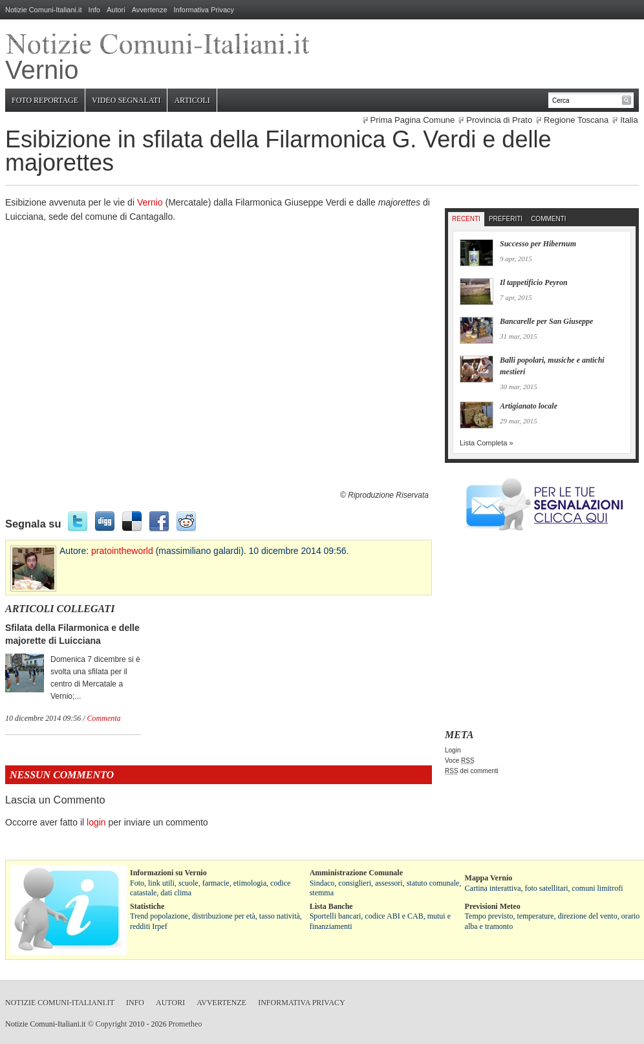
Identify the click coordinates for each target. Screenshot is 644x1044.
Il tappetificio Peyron (534, 282)
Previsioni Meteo (493, 906)
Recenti (466, 218)
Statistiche (147, 906)
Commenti (548, 218)
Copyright (111, 1023)
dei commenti (472, 770)
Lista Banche (331, 906)
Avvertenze (149, 10)
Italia (629, 120)
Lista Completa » (486, 443)
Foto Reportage (45, 100)
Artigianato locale (528, 405)
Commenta (104, 718)
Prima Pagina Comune (412, 120)
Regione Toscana (576, 120)
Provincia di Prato (499, 120)
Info (94, 10)
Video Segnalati (126, 100)
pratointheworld (122, 551)
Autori (116, 10)
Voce (460, 760)
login (96, 822)
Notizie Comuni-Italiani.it (43, 10)
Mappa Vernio (489, 877)
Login (452, 750)
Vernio (150, 202)
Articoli (191, 100)
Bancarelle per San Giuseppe (546, 321)
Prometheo (185, 1023)
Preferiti (505, 218)
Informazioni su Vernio (168, 872)
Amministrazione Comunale (356, 872)
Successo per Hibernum (538, 243)
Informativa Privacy (204, 10)
